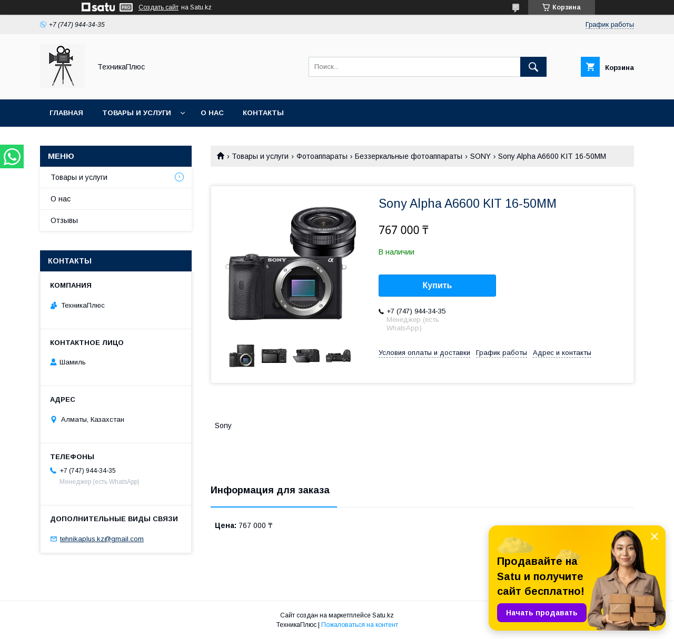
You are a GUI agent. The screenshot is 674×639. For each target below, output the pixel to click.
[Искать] (533, 67)
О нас (212, 113)
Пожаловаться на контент (359, 624)
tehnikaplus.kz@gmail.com (102, 539)
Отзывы (64, 220)
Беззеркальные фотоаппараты (408, 156)
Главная (66, 113)
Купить (437, 285)
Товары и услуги (136, 113)
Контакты (263, 113)
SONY (480, 156)
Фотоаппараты (322, 156)
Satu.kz (383, 615)
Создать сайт (158, 7)
